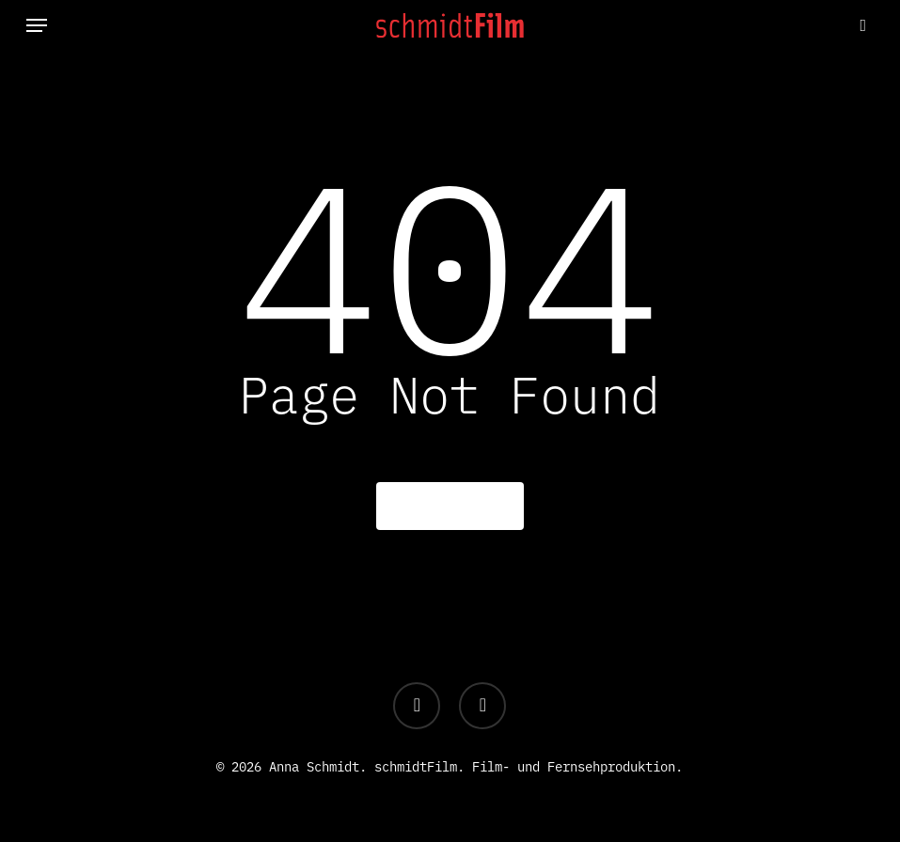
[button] (36, 25)
